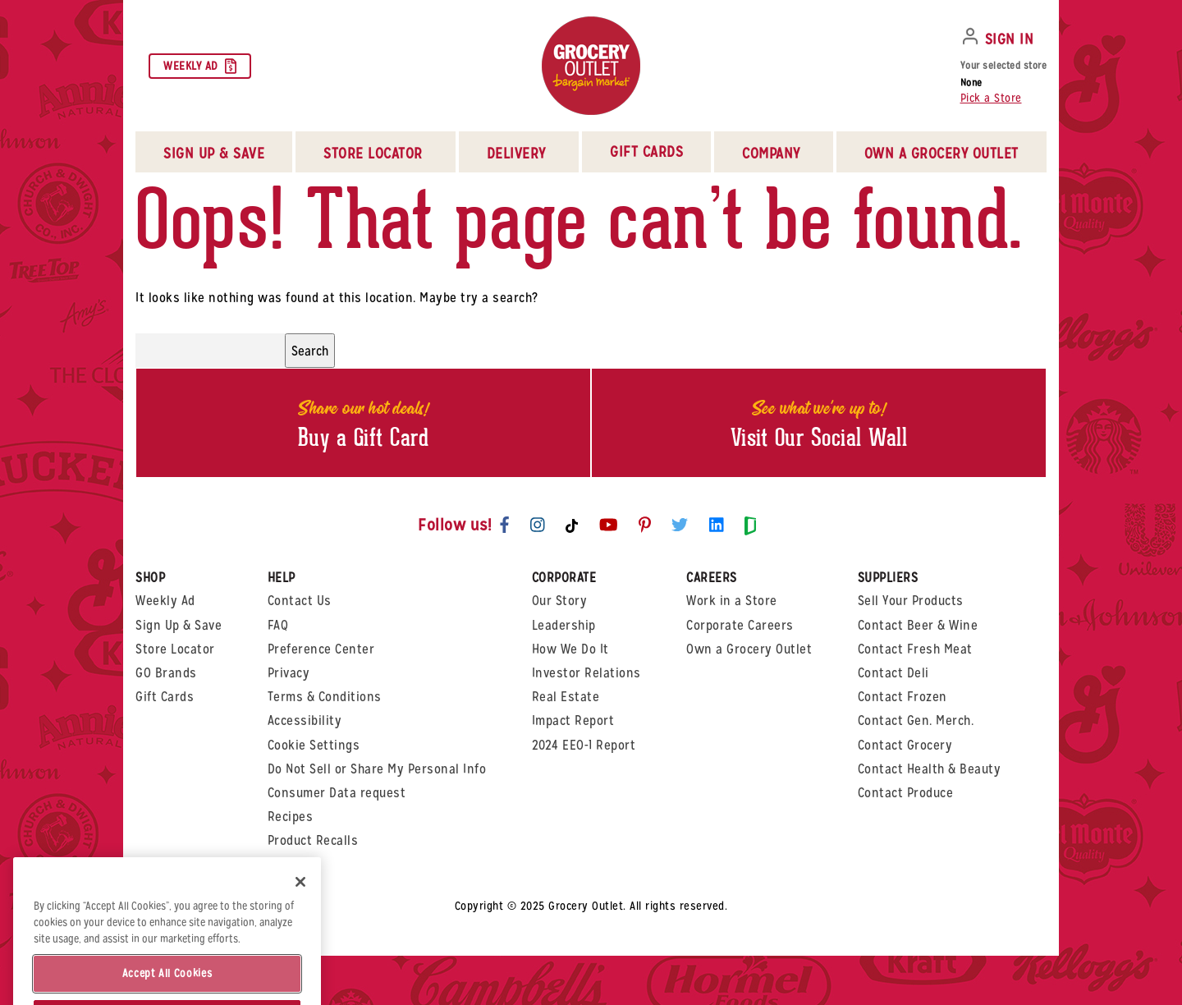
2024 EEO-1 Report (584, 745)
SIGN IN (1009, 39)
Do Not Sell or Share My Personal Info (377, 769)
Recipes (291, 816)
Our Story (560, 600)
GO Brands (166, 672)
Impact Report (573, 720)
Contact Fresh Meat (915, 649)
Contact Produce (906, 792)
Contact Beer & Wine (918, 625)
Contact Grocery (905, 745)
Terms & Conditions (325, 696)
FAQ (278, 625)
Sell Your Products (911, 600)
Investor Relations (586, 672)
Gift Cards (646, 151)
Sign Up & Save (178, 625)
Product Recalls (313, 840)
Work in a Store (731, 600)
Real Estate (566, 696)
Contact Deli (893, 672)
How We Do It (570, 649)
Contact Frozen (902, 696)
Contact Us (300, 600)
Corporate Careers (740, 625)
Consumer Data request (337, 792)
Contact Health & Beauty (929, 769)
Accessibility (305, 720)
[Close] (300, 910)
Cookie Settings (314, 745)
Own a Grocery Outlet (749, 649)
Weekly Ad (199, 66)
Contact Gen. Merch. (916, 720)
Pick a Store (991, 97)
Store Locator (175, 649)
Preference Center (321, 649)
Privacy (289, 672)
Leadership (564, 625)
